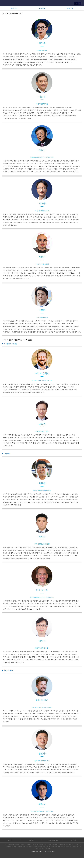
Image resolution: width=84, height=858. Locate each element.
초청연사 (42, 8)
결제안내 (73, 840)
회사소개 (10, 840)
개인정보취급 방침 (52, 840)
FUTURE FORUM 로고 (42, 3)
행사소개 (14, 8)
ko (76, 3)
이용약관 (31, 840)
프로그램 (70, 8)
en (79, 3)
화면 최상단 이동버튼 (81, 852)
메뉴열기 (3, 3)
